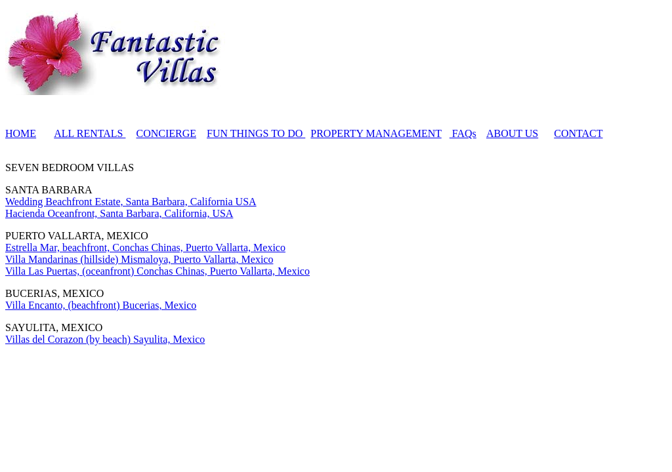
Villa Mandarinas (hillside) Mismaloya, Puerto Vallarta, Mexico (139, 259)
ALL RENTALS (89, 133)
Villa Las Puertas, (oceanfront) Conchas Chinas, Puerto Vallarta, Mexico (157, 271)
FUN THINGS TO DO (256, 133)
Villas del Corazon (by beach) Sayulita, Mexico (105, 339)
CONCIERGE (166, 133)
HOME (20, 133)
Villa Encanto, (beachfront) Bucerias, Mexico (100, 305)
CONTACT (578, 133)
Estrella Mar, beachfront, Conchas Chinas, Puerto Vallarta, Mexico (145, 247)
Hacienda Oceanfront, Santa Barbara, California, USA (119, 213)
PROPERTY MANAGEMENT (376, 133)
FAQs (463, 133)
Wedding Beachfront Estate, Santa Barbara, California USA (131, 201)
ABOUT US (512, 133)
